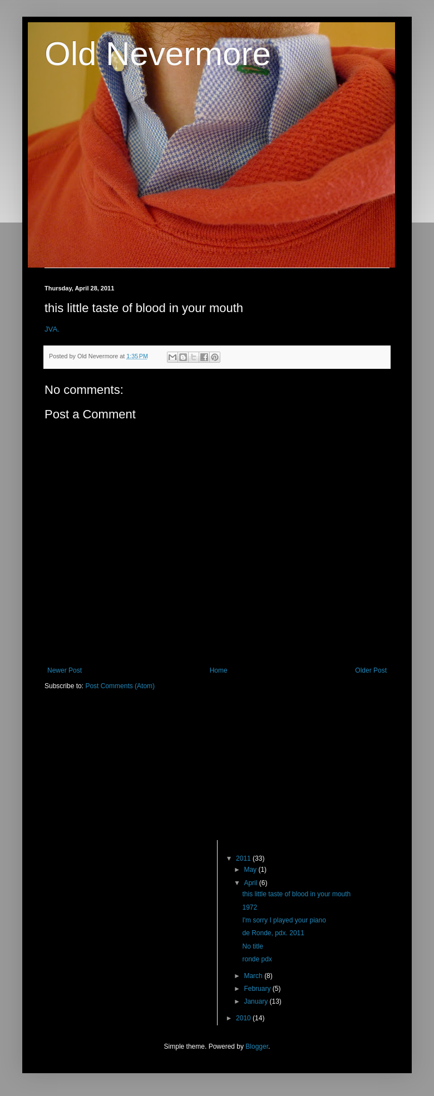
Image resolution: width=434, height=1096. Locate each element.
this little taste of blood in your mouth (296, 894)
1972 (249, 907)
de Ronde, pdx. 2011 (273, 933)
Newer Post (64, 670)
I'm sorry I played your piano (284, 920)
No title (252, 946)
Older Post (371, 670)
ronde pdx (257, 959)
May (251, 869)
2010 (244, 1018)
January (256, 1001)
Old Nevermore (158, 53)
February (258, 989)
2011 (244, 858)
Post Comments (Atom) (120, 686)
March (254, 976)
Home (219, 670)
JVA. (52, 329)
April (251, 883)
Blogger (256, 1046)
